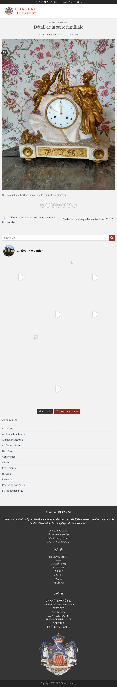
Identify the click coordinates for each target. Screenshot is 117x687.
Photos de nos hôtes (13, 485)
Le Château (58, 563)
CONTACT (58, 623)
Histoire (6, 473)
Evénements (9, 468)
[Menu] (45, 11)
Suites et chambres (58, 23)
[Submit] (112, 238)
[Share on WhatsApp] (42, 205)
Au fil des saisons (11, 445)
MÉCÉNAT (58, 582)
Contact (54, 2)
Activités (58, 612)
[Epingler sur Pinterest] (63, 205)
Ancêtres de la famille (13, 434)
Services (58, 608)
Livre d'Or (7, 479)
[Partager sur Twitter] (53, 205)
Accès (58, 578)
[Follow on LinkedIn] (47, 2)
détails (5, 462)
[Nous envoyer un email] (45, 2)
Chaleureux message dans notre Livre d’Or (89, 219)
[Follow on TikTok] (42, 2)
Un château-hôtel (58, 600)
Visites (58, 575)
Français (75, 2)
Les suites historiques (58, 604)
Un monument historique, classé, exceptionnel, (29, 519)
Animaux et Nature (12, 439)
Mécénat (63, 2)
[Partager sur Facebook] (47, 205)
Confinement (9, 456)
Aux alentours (58, 615)
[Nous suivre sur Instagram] (39, 2)
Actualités (7, 428)
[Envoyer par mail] (58, 205)
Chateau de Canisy (69, 35)
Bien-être (7, 451)
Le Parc (58, 571)
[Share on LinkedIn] (69, 205)
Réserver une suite (58, 619)
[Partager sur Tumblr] (74, 205)
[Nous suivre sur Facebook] (36, 2)
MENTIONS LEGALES (58, 627)
